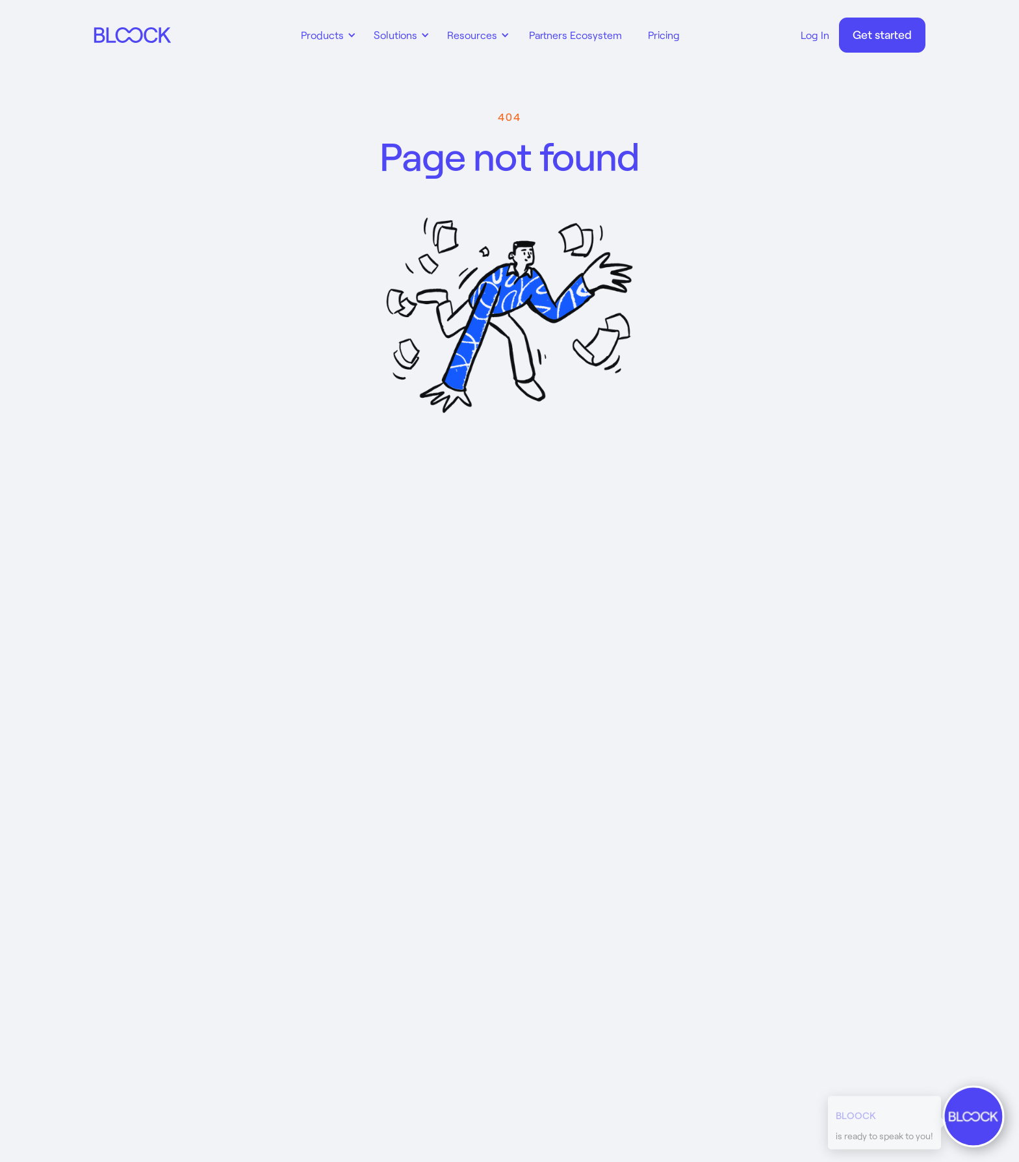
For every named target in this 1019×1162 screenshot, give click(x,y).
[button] (326, 35)
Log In (815, 35)
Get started (882, 34)
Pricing (664, 35)
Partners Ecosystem (575, 35)
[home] (133, 35)
